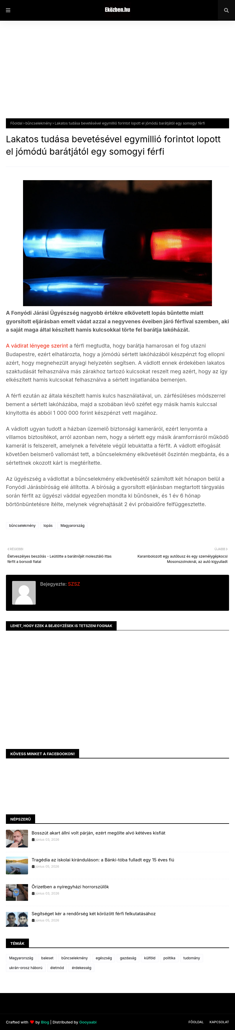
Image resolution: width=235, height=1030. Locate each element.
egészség (104, 958)
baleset (47, 958)
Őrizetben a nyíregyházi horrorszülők (70, 886)
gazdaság (128, 958)
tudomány (191, 958)
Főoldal (16, 123)
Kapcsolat (219, 1022)
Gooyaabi (88, 1022)
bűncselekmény (38, 123)
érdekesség (81, 968)
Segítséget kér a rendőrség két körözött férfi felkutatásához (94, 913)
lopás (48, 525)
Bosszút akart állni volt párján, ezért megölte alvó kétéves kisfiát (98, 833)
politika (169, 958)
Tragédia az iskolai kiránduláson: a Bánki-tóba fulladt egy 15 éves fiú (103, 860)
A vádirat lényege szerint (37, 346)
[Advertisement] (117, 74)
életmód (57, 968)
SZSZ (73, 584)
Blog (45, 1022)
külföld (149, 958)
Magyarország (72, 525)
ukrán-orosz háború (26, 968)
